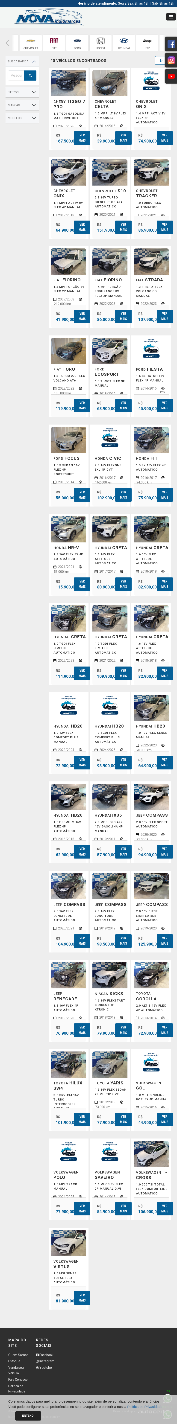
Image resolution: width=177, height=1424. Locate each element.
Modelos (15, 118)
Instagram (45, 1361)
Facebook (44, 1355)
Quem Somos (18, 1355)
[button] (7, 43)
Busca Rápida (18, 61)
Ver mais (82, 137)
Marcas (14, 105)
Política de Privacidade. (145, 1407)
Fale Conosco (18, 1379)
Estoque (14, 1361)
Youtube (44, 1367)
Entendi (28, 1415)
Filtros (13, 92)
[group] (31, 43)
